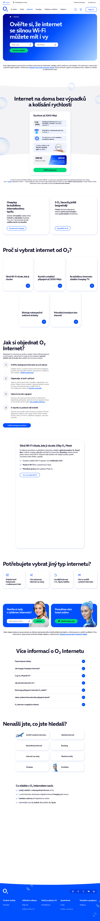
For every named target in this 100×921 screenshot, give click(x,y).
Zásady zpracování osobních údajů (41, 67)
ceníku (10, 182)
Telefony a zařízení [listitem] (50, 9)
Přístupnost (65, 876)
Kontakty (83, 858)
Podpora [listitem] (63, 9)
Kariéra (63, 880)
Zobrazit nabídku (19, 50)
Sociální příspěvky (28, 871)
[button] (90, 9)
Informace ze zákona (68, 867)
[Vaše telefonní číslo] (46, 45)
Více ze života (27, 876)
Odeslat (39, 596)
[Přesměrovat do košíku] (80, 9)
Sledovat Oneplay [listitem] (79, 2)
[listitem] (5, 9)
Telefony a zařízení (9, 871)
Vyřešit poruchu (85, 871)
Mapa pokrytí (84, 867)
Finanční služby (8, 876)
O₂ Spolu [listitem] (14, 9)
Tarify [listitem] (22, 9)
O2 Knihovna (45, 854)
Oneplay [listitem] (39, 9)
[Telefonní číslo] (19, 596)
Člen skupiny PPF (67, 908)
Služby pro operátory (87, 876)
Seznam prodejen (86, 863)
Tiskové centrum (66, 863)
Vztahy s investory (67, 858)
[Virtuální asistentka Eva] (67, 741)
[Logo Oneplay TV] (32, 741)
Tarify (5, 858)
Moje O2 (25, 854)
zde (13, 910)
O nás (63, 854)
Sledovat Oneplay (28, 867)
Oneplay (6, 867)
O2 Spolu (6, 854)
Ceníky (24, 863)
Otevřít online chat (66, 596)
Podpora (83, 854)
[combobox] (21, 45)
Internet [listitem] (30, 9)
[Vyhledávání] (75, 9)
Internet (6, 863)
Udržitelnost (65, 871)
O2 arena (44, 858)
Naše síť (25, 880)
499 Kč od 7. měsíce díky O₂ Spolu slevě (58, 161)
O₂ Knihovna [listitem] (92, 2)
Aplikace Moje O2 (28, 858)
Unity (43, 863)
